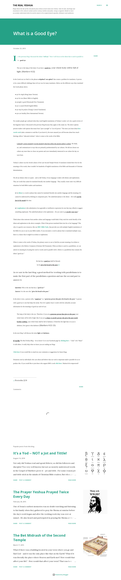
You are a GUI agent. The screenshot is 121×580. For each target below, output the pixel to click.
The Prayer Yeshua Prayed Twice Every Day (41, 494)
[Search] (99, 5)
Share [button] (96, 56)
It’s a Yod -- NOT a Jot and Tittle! (40, 453)
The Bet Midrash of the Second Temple (39, 537)
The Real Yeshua (23, 5)
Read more (72, 480)
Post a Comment (25, 480)
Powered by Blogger (60, 575)
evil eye (46, 56)
